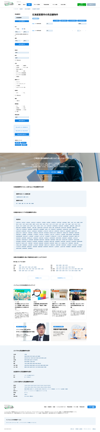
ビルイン (18, 81)
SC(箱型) (18, 85)
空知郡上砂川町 (18, 232)
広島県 (57, 268)
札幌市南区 (44, 222)
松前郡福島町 (66, 225)
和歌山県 (72, 267)
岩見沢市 (27, 224)
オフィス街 (25, 67)
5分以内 (35, 385)
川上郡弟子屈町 (62, 246)
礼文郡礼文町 (75, 238)
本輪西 (19, 203)
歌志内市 (17, 225)
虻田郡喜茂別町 (65, 229)
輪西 (29, 203)
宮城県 (20, 267)
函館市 (69, 222)
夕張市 (23, 224)
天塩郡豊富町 (70, 238)
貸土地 (24, 4)
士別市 (60, 224)
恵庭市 (31, 225)
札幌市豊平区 (38, 222)
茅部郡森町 (29, 227)
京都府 (63, 267)
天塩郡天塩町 (41, 238)
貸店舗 (19, 4)
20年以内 (42, 387)
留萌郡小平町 (77, 236)
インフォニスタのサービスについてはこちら (50, 176)
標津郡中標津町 (18, 248)
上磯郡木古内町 (77, 225)
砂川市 (79, 224)
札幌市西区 (48, 222)
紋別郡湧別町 (24, 241)
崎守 (17, 203)
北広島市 (38, 225)
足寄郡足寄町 (24, 246)
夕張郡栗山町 (35, 232)
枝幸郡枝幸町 (64, 238)
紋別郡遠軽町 (18, 241)
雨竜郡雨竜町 (71, 232)
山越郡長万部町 (40, 227)
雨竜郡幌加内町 (65, 236)
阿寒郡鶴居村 (68, 246)
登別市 (28, 225)
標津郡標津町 (24, 248)
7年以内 (35, 387)
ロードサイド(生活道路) (21, 74)
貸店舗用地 (50, 406)
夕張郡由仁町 (24, 232)
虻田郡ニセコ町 (47, 229)
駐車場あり (24, 144)
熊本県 (66, 270)
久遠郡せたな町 (18, 229)
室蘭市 (78, 222)
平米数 (17, 28)
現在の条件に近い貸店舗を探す (22, 127)
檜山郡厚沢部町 (57, 227)
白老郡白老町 (68, 241)
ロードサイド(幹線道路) (21, 72)
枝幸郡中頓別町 (58, 238)
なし (24, 92)
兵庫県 (60, 267)
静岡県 (60, 265)
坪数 (24, 28)
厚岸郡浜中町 (51, 246)
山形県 (32, 267)
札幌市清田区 (64, 222)
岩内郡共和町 (18, 231)
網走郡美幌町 (36, 239)
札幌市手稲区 (59, 222)
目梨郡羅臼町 (30, 248)
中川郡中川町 (59, 236)
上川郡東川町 (57, 234)
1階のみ (18, 100)
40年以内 (49, 387)
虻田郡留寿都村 (59, 229)
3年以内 (29, 387)
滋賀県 (66, 267)
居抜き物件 (18, 142)
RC (17, 106)
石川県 (29, 270)
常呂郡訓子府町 (64, 239)
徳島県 (75, 268)
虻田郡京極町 (71, 229)
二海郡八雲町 (34, 227)
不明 (17, 111)
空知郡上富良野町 (69, 234)
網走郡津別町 (41, 239)
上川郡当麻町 (35, 234)
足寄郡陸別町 (29, 246)
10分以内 (41, 385)
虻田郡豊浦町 (57, 241)
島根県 (66, 268)
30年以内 (45, 387)
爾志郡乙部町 (63, 227)
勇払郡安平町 (18, 243)
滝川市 (76, 224)
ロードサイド (18, 144)
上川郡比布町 (41, 234)
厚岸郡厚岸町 (45, 246)
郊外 (24, 71)
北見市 (20, 224)
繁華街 (24, 65)
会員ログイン (91, 4)
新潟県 (20, 270)
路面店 (17, 76)
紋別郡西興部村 (40, 241)
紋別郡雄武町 (46, 241)
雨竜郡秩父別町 (65, 232)
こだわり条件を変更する (72, 20)
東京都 (20, 268)
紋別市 (57, 224)
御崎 (27, 203)
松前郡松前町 (61, 225)
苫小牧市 (37, 224)
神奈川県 (23, 268)
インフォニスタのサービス (61, 406)
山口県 (69, 268)
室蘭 (22, 203)
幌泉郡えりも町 (57, 243)
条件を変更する (22, 44)
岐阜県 (66, 265)
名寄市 (63, 224)
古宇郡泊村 (29, 231)
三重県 (63, 265)
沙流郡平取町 (35, 243)
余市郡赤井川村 (62, 231)
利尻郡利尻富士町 (25, 239)
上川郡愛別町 (46, 234)
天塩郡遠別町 (35, 238)
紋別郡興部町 (35, 241)
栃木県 (36, 268)
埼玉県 (30, 268)
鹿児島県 (76, 270)
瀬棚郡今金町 (74, 227)
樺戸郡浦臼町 (46, 232)
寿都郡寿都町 (30, 229)
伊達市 (34, 225)
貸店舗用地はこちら (62, 277)
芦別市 (47, 224)
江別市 (50, 224)
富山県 (26, 270)
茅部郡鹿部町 (24, 227)
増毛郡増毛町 (71, 236)
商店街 (17, 65)
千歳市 (72, 224)
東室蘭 (32, 203)
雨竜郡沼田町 (18, 234)
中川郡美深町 (47, 236)
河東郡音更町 (70, 243)
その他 (24, 109)
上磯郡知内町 (72, 225)
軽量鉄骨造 (18, 109)
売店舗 (29, 4)
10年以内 (38, 387)
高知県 (82, 268)
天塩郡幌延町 (31, 239)
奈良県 (69, 267)
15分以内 (45, 385)
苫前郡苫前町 (18, 238)
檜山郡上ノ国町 (51, 227)
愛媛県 (79, 268)
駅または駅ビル (19, 69)
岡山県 (60, 268)
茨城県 (33, 268)
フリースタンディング (20, 83)
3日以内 (27, 396)
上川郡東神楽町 (29, 234)
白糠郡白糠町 (73, 246)
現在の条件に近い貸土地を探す (22, 130)
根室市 (69, 224)
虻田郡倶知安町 (77, 229)
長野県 (23, 270)
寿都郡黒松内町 (36, 229)
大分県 (69, 270)
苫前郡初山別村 (29, 238)
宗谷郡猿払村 (46, 238)
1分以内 (25, 385)
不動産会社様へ (82, 406)
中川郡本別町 (18, 246)
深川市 (21, 225)
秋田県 (29, 267)
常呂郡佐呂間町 (76, 239)
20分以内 (48, 385)
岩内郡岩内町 (24, 231)
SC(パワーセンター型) (20, 87)
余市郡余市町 (56, 231)
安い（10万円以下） (27, 377)
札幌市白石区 (33, 222)
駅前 (17, 71)
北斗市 (45, 225)
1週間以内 (31, 396)
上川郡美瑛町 (63, 234)
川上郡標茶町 (56, 246)
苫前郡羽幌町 (24, 238)
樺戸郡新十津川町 (53, 232)
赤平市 (53, 224)
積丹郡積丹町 (40, 231)
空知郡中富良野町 (76, 234)
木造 (24, 107)
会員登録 (91, 406)
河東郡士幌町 (76, 243)
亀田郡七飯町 (18, 227)
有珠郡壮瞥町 (63, 241)
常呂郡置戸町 (70, 239)
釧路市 (81, 222)
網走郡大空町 (52, 241)
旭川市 (75, 222)
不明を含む (18, 60)
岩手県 (26, 267)
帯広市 (17, 224)
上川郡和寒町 (31, 236)
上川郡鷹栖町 (24, 234)
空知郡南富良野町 (19, 236)
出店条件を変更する (64, 20)
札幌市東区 (28, 222)
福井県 (32, 270)
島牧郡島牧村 (24, 229)
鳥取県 (63, 268)
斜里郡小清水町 (58, 239)
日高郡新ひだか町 (64, 243)
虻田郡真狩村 (53, 229)
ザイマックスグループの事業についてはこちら (28, 422)
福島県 (35, 267)
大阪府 (57, 267)
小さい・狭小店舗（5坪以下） (29, 375)
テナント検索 (55, 4)
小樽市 (72, 222)
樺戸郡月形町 (41, 232)
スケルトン (24, 142)
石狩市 (42, 225)
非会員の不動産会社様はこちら (82, 5)
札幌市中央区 (18, 222)
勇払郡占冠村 (25, 236)
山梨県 (42, 268)
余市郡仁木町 (51, 231)
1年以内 (25, 387)
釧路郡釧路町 (40, 246)
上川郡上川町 (52, 234)
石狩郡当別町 (49, 225)
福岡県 (57, 270)
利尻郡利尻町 (18, 239)
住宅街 (17, 67)
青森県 (23, 267)
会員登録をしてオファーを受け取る (50, 172)
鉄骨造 (17, 107)
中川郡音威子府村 (53, 236)
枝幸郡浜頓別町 (52, 238)
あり (17, 92)
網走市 (31, 224)
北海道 (20, 265)
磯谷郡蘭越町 (41, 229)
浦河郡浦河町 (46, 243)
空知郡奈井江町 (74, 231)
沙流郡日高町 (30, 243)
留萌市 (34, 224)
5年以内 (32, 387)
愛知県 (57, 265)
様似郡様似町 (52, 243)
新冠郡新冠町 (41, 243)
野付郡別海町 (79, 246)
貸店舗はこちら (38, 277)
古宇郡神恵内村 (34, 231)
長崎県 (63, 270)
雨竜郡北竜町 (77, 232)
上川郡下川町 (41, 236)
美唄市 (44, 224)
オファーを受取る (37, 4)
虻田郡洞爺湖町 (79, 241)
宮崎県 (72, 270)
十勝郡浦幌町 (35, 246)
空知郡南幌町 (68, 231)
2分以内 (29, 385)
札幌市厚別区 (53, 222)
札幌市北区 (23, 222)
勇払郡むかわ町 (24, 243)
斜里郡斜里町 (47, 239)
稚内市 (41, 224)
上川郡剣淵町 (36, 236)
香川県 (72, 268)
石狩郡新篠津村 (55, 225)
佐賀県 (60, 270)
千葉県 (27, 268)
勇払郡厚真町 (73, 241)
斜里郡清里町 (52, 239)
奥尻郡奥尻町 (69, 227)
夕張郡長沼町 (30, 232)
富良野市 (24, 225)
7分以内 (38, 385)
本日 (25, 396)
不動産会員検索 (46, 4)
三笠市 (66, 224)
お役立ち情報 (63, 4)
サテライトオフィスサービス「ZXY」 (12, 422)
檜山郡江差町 (45, 227)
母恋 (25, 203)
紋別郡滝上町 (29, 241)
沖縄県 (79, 270)
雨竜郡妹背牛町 (59, 232)
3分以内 (32, 385)
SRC (24, 106)
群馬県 (39, 268)
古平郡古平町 (45, 231)
